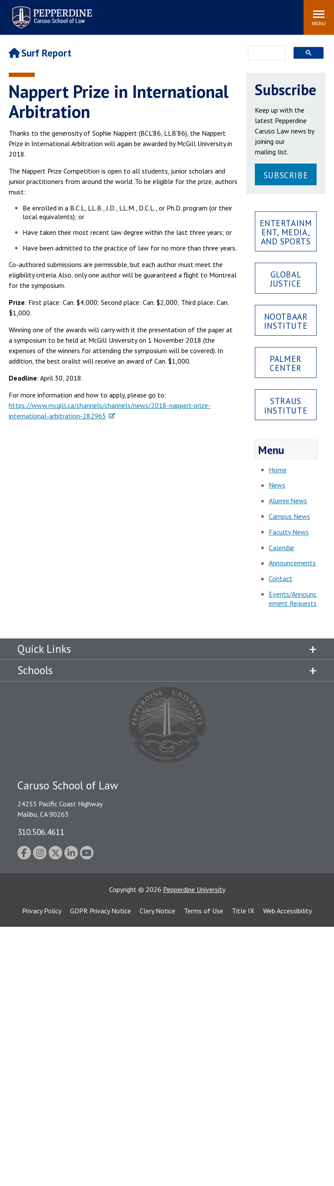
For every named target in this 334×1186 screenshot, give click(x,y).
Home (278, 469)
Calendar (281, 547)
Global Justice (285, 279)
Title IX (243, 910)
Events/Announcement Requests (293, 599)
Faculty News (289, 532)
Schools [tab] (35, 670)
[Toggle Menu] (319, 17)
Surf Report (40, 53)
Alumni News (288, 500)
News (277, 485)
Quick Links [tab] (44, 649)
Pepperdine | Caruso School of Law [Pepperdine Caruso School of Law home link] (51, 12)
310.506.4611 (40, 831)
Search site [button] (179, 13)
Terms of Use (203, 910)
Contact (280, 578)
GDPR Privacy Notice (100, 910)
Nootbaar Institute (286, 321)
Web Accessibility (287, 910)
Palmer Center (285, 363)
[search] (264, 53)
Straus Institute (285, 405)
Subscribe (286, 175)
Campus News (289, 516)
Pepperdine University (194, 889)
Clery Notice (157, 910)
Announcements (292, 562)
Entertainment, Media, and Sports (286, 232)
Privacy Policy (41, 910)
